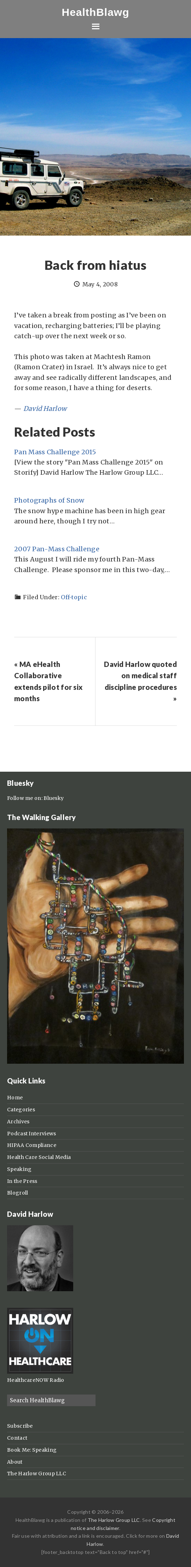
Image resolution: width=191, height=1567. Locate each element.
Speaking (19, 1169)
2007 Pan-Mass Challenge (56, 549)
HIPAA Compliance (31, 1145)
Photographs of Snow (49, 500)
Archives (18, 1121)
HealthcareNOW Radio (35, 1380)
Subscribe (20, 1426)
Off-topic (74, 597)
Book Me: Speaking (32, 1450)
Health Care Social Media (39, 1157)
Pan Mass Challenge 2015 (55, 452)
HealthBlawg (95, 12)
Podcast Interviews (31, 1133)
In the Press (22, 1181)
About (15, 1462)
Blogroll (17, 1193)
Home (15, 1097)
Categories (21, 1109)
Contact (17, 1438)
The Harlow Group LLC (36, 1473)
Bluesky (54, 798)
